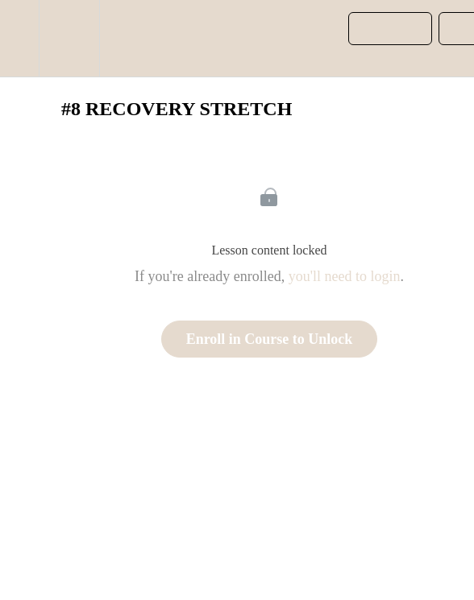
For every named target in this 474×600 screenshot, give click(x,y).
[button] (19, 38)
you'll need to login (345, 276)
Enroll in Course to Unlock (269, 339)
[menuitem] (69, 38)
